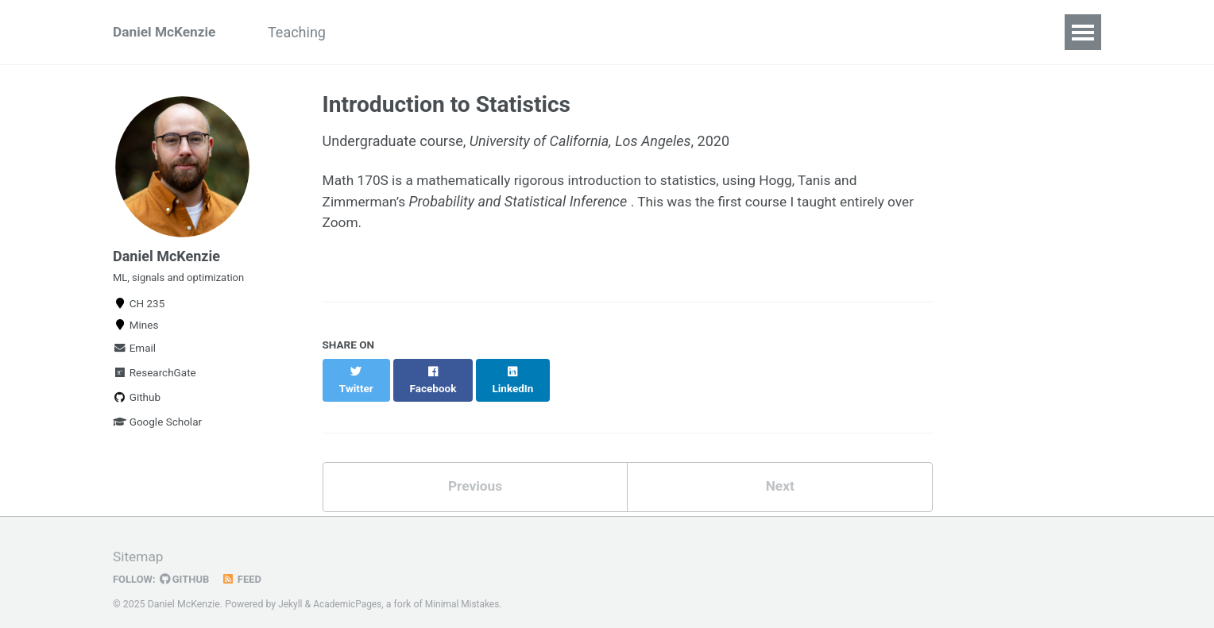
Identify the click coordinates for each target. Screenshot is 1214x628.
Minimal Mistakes (467, 592)
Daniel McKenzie (166, 32)
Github (136, 405)
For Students (404, 32)
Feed (245, 567)
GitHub (187, 567)
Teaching (306, 32)
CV (483, 32)
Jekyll (291, 592)
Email (134, 356)
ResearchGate (154, 381)
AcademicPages (350, 592)
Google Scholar (157, 430)
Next (780, 473)
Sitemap (139, 545)
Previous (475, 473)
